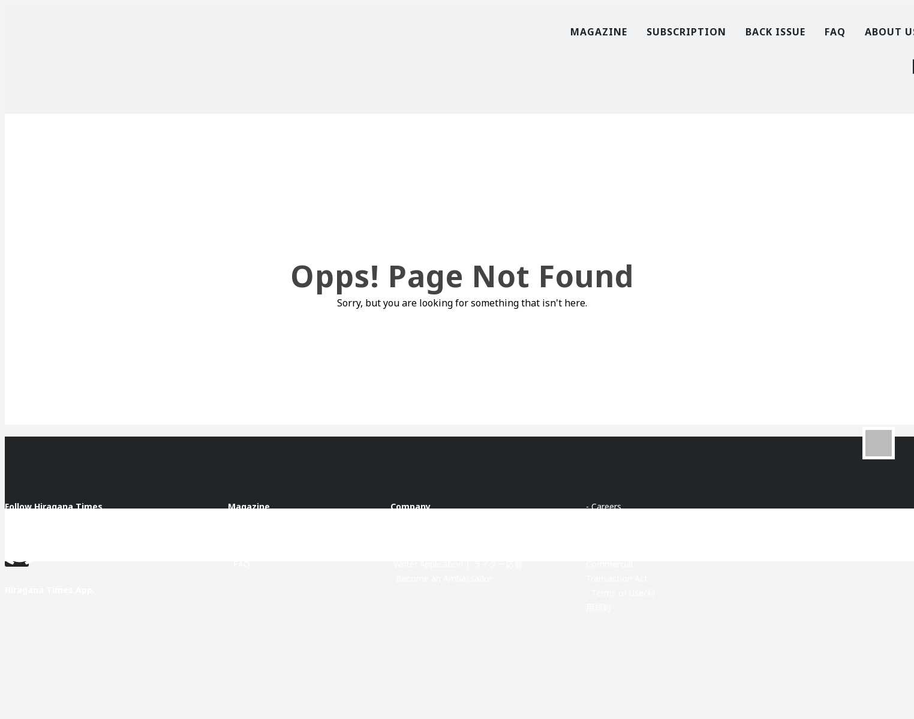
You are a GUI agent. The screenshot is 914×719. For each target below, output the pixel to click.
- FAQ (239, 564)
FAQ (835, 31)
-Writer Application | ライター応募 (456, 564)
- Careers (603, 506)
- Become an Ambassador (441, 578)
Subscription (686, 31)
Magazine (598, 31)
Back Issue (775, 31)
